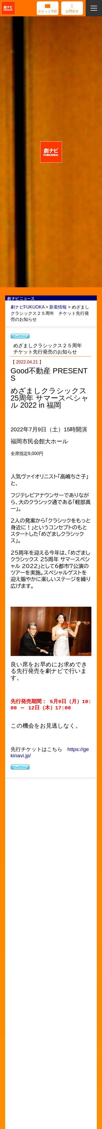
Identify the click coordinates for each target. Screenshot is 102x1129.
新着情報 (58, 307)
